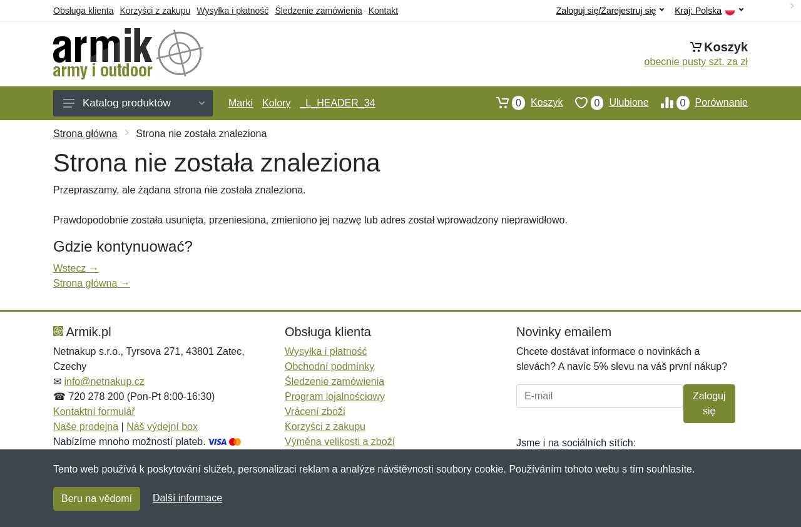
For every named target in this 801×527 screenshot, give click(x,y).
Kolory (276, 103)
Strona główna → (91, 283)
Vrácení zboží (315, 411)
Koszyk (523, 103)
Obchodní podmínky (329, 366)
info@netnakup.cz (104, 381)
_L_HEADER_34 (337, 103)
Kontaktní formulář (94, 411)
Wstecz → (76, 268)
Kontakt (383, 11)
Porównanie (698, 103)
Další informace (187, 498)
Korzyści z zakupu (155, 11)
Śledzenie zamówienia (318, 11)
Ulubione (606, 103)
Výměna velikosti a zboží (340, 441)
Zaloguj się (709, 403)
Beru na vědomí (96, 498)
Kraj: (709, 11)
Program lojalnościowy (335, 396)
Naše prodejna (85, 426)
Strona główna (85, 133)
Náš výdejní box (162, 426)
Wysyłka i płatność (232, 11)
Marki (240, 103)
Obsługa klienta (83, 11)
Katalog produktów (134, 103)
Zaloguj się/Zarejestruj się (610, 10)
